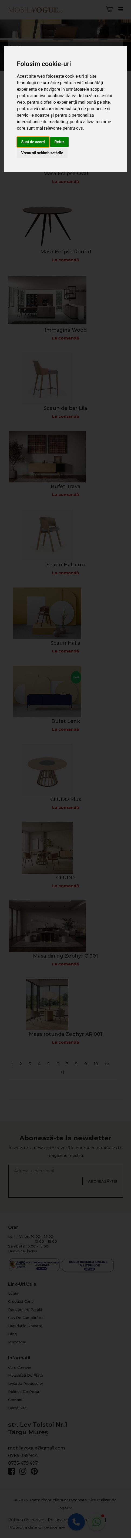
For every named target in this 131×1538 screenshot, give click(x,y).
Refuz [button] (60, 142)
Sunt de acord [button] (33, 142)
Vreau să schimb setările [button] (42, 153)
